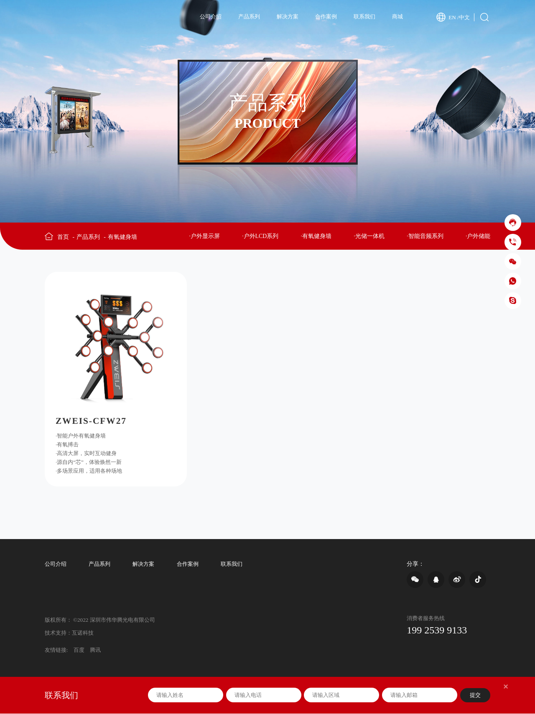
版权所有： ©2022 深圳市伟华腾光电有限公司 (100, 620)
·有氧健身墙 (316, 236)
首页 (65, 237)
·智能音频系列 (425, 236)
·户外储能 (478, 236)
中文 (464, 17)
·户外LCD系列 (260, 236)
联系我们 (364, 16)
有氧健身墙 (122, 237)
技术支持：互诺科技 (69, 633)
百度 (79, 651)
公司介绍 (211, 16)
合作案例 (326, 16)
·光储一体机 (369, 236)
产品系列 (249, 16)
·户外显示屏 (204, 236)
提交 (475, 696)
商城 (397, 16)
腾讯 (95, 651)
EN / (453, 17)
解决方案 (287, 16)
